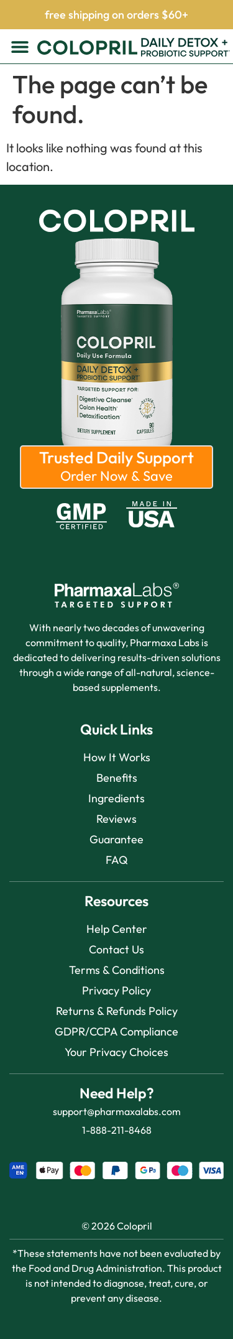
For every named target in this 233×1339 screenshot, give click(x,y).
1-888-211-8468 (117, 1130)
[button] (20, 46)
